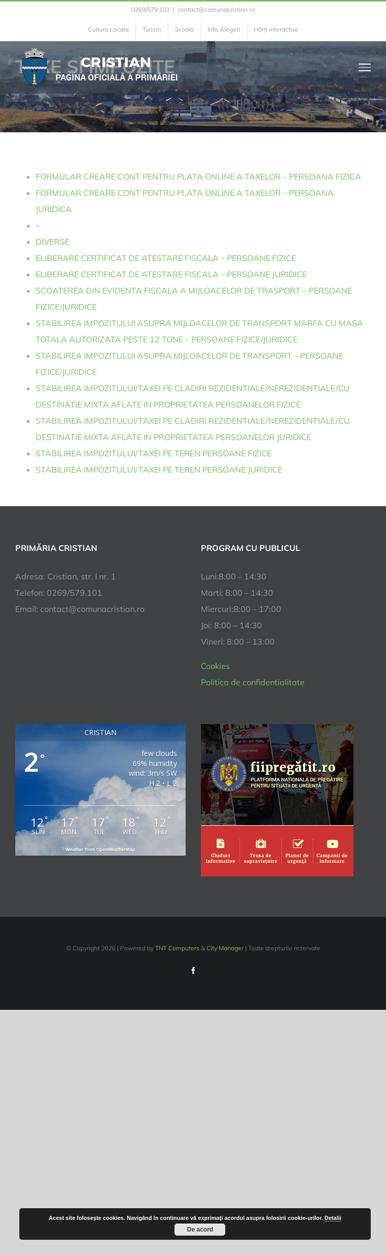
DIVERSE (52, 242)
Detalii (332, 1218)
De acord (200, 1229)
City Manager (225, 948)
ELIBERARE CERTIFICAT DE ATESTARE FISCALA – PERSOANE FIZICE (166, 258)
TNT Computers (177, 948)
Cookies (215, 666)
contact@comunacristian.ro (216, 9)
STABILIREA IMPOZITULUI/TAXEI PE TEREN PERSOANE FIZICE (154, 453)
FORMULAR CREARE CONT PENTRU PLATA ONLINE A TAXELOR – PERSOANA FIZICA (198, 176)
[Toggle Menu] (365, 67)
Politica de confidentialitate (253, 682)
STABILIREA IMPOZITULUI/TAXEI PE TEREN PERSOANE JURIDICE (159, 469)
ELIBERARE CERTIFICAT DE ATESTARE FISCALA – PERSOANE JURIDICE (171, 274)
